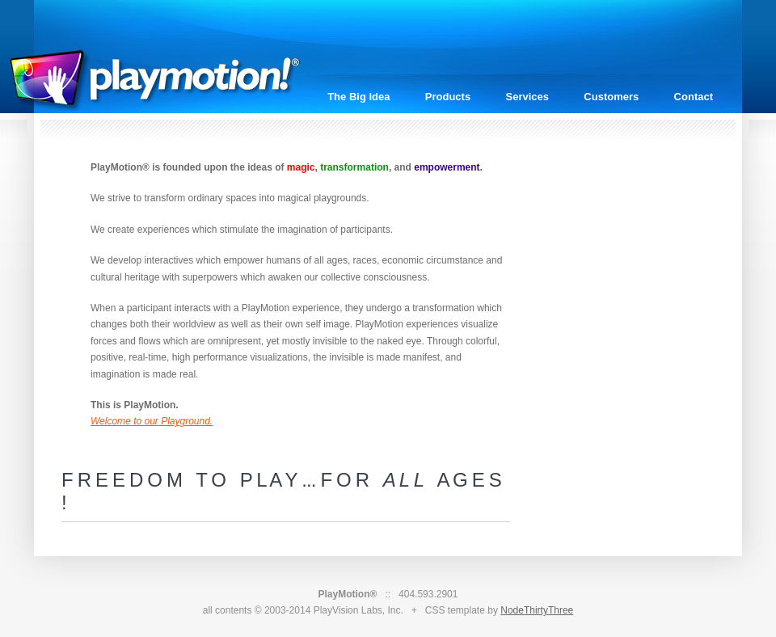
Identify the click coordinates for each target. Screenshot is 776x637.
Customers (611, 97)
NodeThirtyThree (536, 610)
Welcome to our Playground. (152, 421)
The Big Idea (358, 97)
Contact (693, 97)
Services (528, 97)
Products (447, 97)
